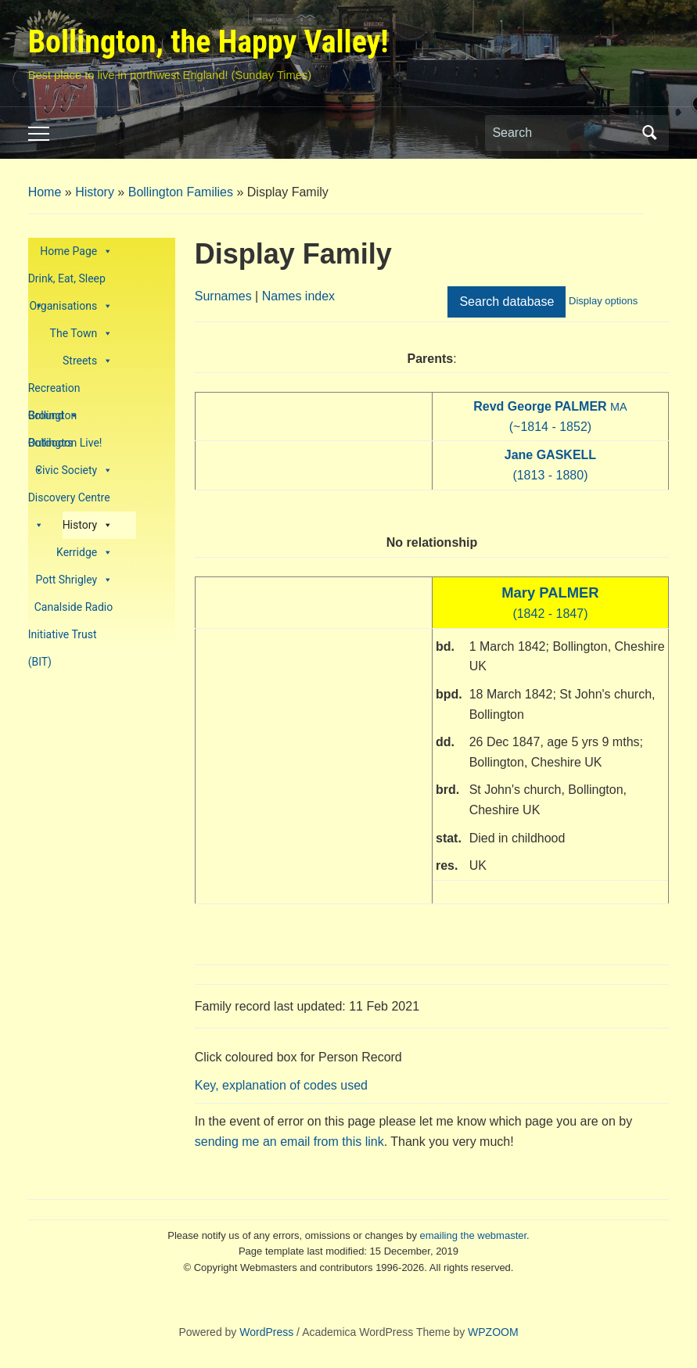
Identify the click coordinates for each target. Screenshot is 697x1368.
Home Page (76, 251)
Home (45, 192)
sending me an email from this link (289, 1141)
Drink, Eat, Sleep (67, 282)
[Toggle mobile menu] (38, 134)
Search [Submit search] (649, 133)
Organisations (71, 306)
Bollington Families (180, 192)
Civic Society (74, 470)
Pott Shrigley (74, 580)
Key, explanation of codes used (281, 1085)
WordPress (266, 1332)
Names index (298, 296)
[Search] (562, 133)
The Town (81, 333)
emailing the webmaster (473, 1235)
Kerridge (84, 552)
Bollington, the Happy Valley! (208, 41)
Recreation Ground (54, 392)
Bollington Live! (65, 446)
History (94, 192)
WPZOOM (493, 1332)
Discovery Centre (69, 501)
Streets (88, 361)
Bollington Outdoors (52, 419)
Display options (603, 301)
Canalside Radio (73, 607)
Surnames (223, 296)
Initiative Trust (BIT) (62, 638)
